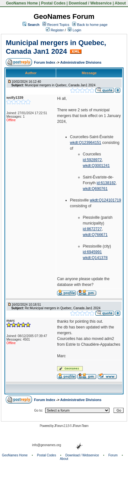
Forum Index (45, 62)
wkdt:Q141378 (95, 258)
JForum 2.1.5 (62, 426)
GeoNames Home (21, 3)
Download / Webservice (90, 3)
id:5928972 (92, 160)
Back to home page (92, 25)
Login (74, 30)
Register (55, 30)
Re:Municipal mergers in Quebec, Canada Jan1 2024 (62, 308)
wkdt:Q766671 (95, 235)
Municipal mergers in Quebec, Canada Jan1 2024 (56, 47)
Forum (113, 455)
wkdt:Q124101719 (105, 200)
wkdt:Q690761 (95, 188)
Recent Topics (58, 25)
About (120, 3)
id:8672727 (92, 229)
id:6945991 (92, 252)
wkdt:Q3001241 (96, 165)
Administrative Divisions (80, 62)
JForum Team (80, 426)
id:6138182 (106, 183)
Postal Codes (53, 3)
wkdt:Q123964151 (85, 142)
